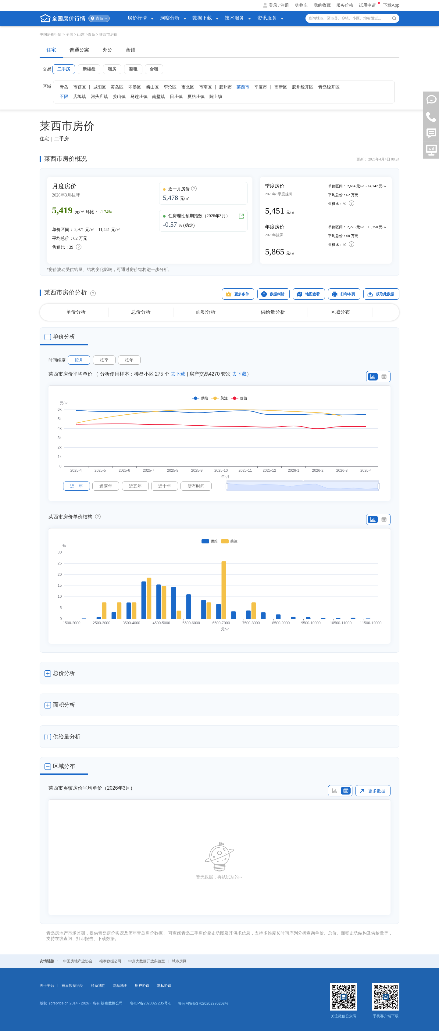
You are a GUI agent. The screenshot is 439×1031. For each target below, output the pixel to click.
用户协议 (142, 985)
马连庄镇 (139, 96)
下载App (391, 5)
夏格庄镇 (196, 96)
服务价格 (344, 5)
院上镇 (215, 96)
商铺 (130, 49)
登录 (273, 5)
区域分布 (340, 312)
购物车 (301, 5)
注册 (284, 5)
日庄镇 (176, 96)
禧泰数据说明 (73, 985)
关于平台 (47, 985)
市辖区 (79, 87)
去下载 (178, 374)
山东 (80, 34)
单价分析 (76, 312)
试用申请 (368, 5)
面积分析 (206, 312)
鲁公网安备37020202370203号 (203, 1003)
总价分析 (141, 312)
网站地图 (120, 985)
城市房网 (179, 961)
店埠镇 (79, 96)
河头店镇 (99, 96)
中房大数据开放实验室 (146, 961)
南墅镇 (158, 96)
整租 (133, 69)
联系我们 (98, 985)
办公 (107, 49)
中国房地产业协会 (77, 961)
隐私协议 (164, 985)
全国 (69, 34)
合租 (154, 69)
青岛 (99, 18)
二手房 (63, 69)
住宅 (51, 49)
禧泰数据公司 (110, 961)
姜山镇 (119, 96)
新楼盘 (89, 69)
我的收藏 (322, 5)
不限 (64, 96)
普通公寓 (79, 49)
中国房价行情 (51, 34)
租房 (112, 69)
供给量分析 (273, 312)
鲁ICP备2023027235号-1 (150, 1003)
